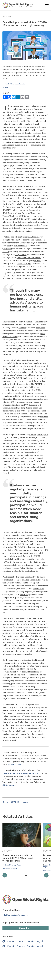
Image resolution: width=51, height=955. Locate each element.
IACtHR (6, 210)
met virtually (34, 351)
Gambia (43, 437)
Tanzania (18, 440)
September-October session (29, 257)
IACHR (6, 213)
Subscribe (24, 928)
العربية (40, 941)
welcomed (24, 672)
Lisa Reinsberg (21, 84)
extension (41, 366)
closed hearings (24, 263)
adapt (4, 121)
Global (5, 802)
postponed (7, 249)
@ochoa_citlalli (15, 764)
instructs (24, 594)
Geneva (32, 434)
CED (42, 198)
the (37, 437)
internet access (32, 728)
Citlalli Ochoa (9, 84)
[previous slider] (46, 875)
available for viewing (11, 266)
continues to (38, 589)
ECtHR (37, 260)
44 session (7, 275)
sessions (22, 328)
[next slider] (4, 875)
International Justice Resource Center (20, 773)
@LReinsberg (8, 785)
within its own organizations (15, 139)
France (32, 437)
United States (32, 440)
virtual (24, 246)
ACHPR (18, 219)
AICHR (18, 345)
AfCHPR (21, 216)
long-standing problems (24, 645)
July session (20, 254)
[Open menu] (47, 5)
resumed (31, 269)
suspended (34, 189)
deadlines (19, 393)
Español (5, 87)
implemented (35, 544)
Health (25, 802)
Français (14, 868)
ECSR (39, 201)
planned (17, 246)
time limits (23, 387)
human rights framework (35, 106)
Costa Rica (23, 437)
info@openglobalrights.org (15, 915)
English (10, 941)
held (9, 246)
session (28, 231)
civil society (39, 278)
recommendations (34, 675)
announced (39, 240)
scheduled (6, 378)
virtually (18, 243)
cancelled (6, 559)
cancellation (25, 624)
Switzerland (7, 440)
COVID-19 (15, 802)
